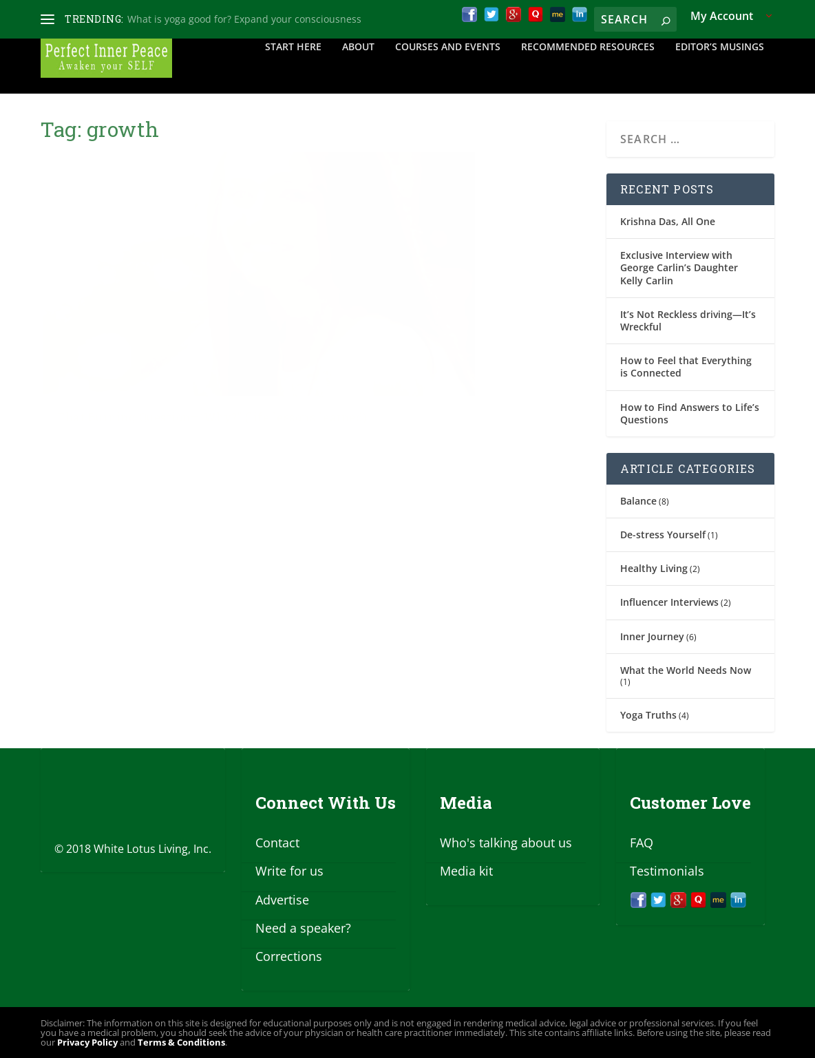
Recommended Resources (588, 66)
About (358, 66)
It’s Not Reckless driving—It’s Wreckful (688, 320)
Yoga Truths (648, 714)
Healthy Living (654, 568)
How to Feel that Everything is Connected (686, 366)
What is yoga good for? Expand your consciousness (244, 18)
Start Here (293, 66)
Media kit (466, 871)
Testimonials (667, 871)
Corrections (288, 956)
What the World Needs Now (685, 670)
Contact (277, 842)
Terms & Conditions (181, 1042)
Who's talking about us (506, 842)
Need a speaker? (303, 928)
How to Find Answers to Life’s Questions (689, 413)
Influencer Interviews (669, 602)
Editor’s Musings (719, 66)
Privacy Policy (87, 1042)
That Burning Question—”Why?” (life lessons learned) (163, 338)
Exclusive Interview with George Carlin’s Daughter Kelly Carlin (679, 267)
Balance (638, 500)
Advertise (282, 899)
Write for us (289, 871)
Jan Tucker (88, 373)
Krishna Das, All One (667, 221)
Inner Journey (652, 636)
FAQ (641, 842)
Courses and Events (447, 66)
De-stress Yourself (663, 534)
